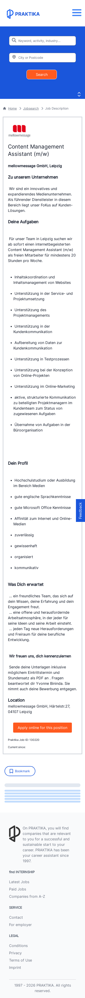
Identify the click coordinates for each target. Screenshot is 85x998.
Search (42, 74)
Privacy (15, 953)
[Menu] (78, 12)
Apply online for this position (42, 727)
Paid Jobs (17, 889)
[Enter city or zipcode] (42, 57)
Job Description (56, 108)
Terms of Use (20, 960)
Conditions (18, 945)
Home (10, 108)
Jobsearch (31, 108)
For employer (20, 924)
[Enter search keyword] (42, 41)
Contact (16, 917)
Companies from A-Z (27, 896)
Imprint (15, 967)
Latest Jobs (19, 882)
